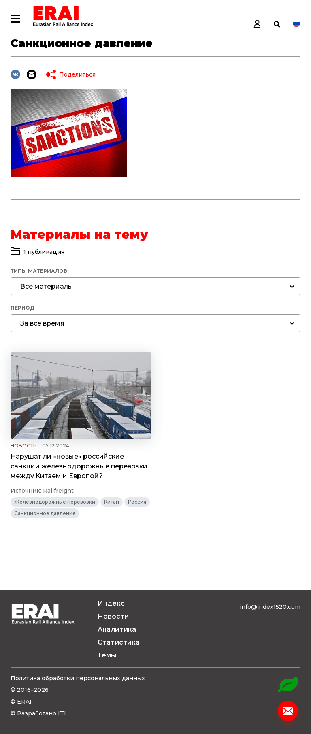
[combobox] (155, 286)
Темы (107, 655)
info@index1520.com (270, 607)
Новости (113, 616)
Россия (137, 502)
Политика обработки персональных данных (78, 678)
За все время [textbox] (42, 323)
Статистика (119, 642)
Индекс (111, 603)
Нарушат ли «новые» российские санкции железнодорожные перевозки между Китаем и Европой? (79, 466)
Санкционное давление (45, 513)
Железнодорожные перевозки (54, 502)
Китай (111, 502)
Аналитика (117, 629)
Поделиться (77, 74)
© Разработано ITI (38, 713)
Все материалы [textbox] (46, 286)
